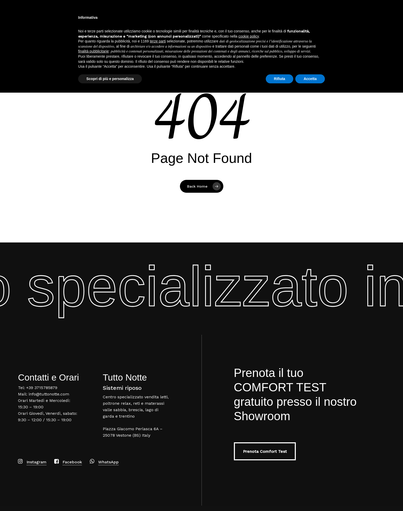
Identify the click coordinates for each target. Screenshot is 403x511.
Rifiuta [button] (279, 497)
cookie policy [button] (249, 454)
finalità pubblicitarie (93, 470)
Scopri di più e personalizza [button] (110, 497)
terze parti (158, 459)
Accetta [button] (310, 497)
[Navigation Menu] (391, 19)
